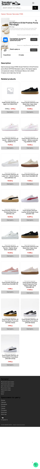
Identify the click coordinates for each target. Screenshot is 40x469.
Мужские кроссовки (7, 424)
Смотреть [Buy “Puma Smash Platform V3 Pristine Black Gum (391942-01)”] (10, 262)
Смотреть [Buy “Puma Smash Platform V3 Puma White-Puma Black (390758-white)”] (10, 407)
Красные (4, 454)
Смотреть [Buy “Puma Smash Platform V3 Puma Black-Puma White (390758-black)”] (30, 371)
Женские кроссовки (19, 70)
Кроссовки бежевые (25, 71)
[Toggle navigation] (33, 3)
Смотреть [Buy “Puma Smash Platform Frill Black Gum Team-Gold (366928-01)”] (30, 298)
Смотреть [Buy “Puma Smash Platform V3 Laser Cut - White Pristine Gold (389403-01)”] (10, 226)
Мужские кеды (6, 430)
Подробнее (7, 97)
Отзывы (21, 97)
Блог (2, 436)
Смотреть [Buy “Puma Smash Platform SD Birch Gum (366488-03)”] (30, 226)
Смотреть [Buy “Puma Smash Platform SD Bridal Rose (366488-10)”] (10, 334)
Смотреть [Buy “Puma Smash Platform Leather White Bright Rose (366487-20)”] (30, 262)
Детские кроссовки (7, 428)
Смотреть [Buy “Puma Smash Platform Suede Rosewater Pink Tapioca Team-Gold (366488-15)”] (30, 335)
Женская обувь (10, 70)
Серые (3, 450)
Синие (3, 448)
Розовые (4, 452)
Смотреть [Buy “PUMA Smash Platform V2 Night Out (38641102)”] (10, 154)
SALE (2, 434)
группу (34, 81)
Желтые (3, 456)
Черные (3, 444)
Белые (3, 442)
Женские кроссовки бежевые (13, 71)
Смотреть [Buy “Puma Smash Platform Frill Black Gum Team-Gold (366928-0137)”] (30, 154)
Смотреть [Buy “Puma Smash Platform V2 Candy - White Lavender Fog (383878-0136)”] (30, 190)
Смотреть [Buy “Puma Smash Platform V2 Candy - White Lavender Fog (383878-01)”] (10, 190)
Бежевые (4, 446)
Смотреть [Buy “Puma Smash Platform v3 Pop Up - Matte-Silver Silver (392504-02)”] (10, 298)
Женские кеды (6, 432)
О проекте (4, 462)
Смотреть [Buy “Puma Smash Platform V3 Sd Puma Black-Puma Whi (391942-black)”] (10, 371)
